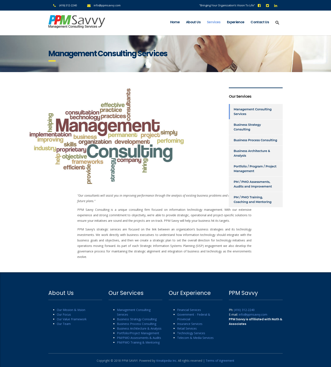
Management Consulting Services (253, 111)
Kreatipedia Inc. (166, 361)
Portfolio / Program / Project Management (255, 168)
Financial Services (189, 310)
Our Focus (64, 314)
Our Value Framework (72, 319)
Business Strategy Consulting (247, 127)
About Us (193, 22)
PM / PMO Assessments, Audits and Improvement (253, 184)
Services (214, 22)
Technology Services (191, 333)
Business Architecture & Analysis (252, 153)
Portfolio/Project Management (138, 333)
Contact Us (260, 22)
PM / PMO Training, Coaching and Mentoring (252, 199)
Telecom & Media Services (195, 338)
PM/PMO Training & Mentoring (138, 342)
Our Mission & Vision (71, 310)
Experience (235, 22)
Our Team (64, 324)
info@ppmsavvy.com (107, 5)
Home (175, 22)
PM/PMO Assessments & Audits (139, 338)
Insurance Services (189, 324)
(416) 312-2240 (68, 5)
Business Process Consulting (255, 140)
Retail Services (187, 328)
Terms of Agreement (220, 361)
